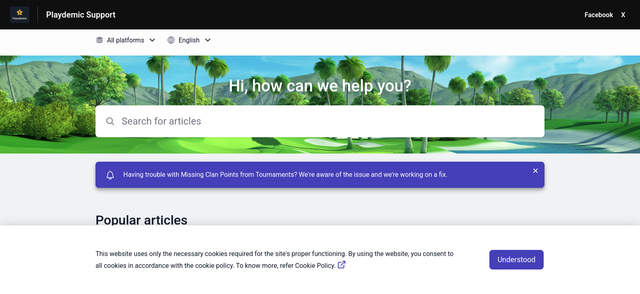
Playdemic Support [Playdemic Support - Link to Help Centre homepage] (81, 15)
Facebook (598, 15)
